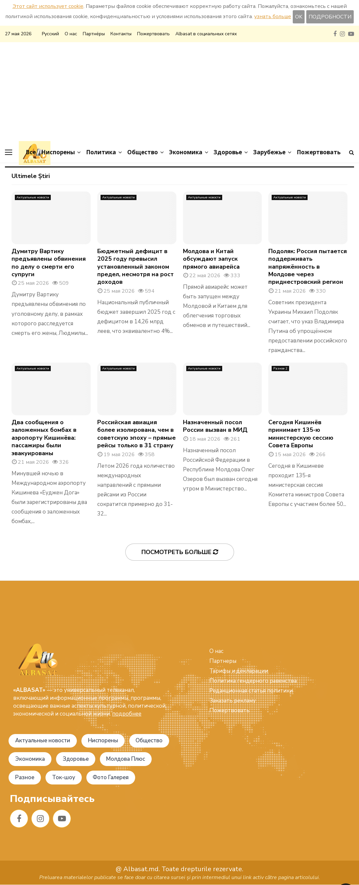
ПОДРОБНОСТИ (330, 16)
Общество (142, 152)
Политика (101, 152)
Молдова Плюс (126, 759)
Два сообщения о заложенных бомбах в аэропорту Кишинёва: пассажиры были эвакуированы (44, 437)
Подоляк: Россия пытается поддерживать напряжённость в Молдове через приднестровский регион (307, 266)
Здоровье (228, 152)
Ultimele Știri (31, 176)
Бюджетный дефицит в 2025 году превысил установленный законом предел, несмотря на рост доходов (135, 266)
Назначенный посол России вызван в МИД (215, 426)
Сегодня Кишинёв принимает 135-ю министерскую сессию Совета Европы (300, 433)
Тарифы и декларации (238, 671)
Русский (50, 34)
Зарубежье (269, 152)
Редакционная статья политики (251, 690)
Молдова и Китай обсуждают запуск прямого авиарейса (211, 259)
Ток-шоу (63, 778)
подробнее (126, 714)
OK (298, 16)
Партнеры (222, 661)
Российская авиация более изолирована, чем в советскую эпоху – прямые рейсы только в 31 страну (136, 433)
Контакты (121, 34)
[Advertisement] (179, 91)
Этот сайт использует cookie (48, 6)
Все (31, 152)
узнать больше (272, 16)
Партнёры (94, 34)
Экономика (185, 152)
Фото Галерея (111, 778)
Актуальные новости (32, 197)
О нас (71, 34)
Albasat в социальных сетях (206, 34)
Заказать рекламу (232, 700)
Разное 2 (280, 368)
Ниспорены (58, 152)
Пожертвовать (153, 34)
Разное (25, 778)
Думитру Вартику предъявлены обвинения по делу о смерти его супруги (49, 262)
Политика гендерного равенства (253, 681)
